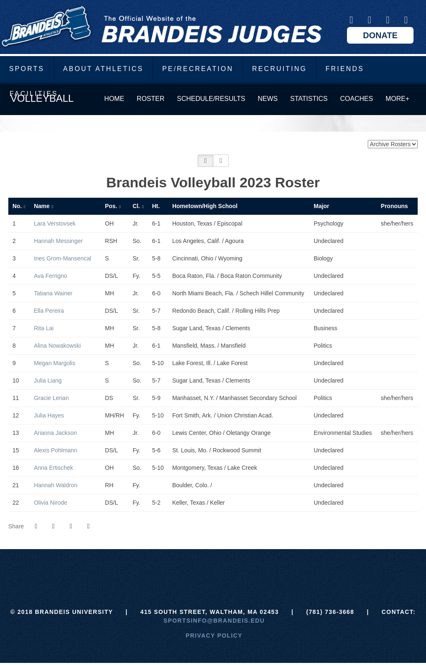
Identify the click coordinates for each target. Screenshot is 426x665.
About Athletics (103, 68)
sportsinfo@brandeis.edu (214, 620)
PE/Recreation (197, 68)
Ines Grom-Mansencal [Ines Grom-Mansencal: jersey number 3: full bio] (63, 258)
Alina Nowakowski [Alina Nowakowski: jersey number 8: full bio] (58, 345)
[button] (205, 161)
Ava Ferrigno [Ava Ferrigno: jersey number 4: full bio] (51, 275)
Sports (27, 68)
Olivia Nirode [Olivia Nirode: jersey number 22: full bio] (51, 502)
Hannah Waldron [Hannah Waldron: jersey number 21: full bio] (56, 485)
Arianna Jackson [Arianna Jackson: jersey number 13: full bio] (56, 432)
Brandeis (161, 27)
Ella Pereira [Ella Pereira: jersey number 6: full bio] (49, 310)
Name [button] (42, 206)
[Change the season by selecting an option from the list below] (393, 144)
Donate (380, 35)
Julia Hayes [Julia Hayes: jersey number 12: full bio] (49, 415)
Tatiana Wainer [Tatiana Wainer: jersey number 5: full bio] (54, 293)
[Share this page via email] (70, 526)
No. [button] (17, 206)
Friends (345, 68)
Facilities (34, 93)
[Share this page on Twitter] (53, 526)
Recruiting (279, 68)
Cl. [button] (136, 206)
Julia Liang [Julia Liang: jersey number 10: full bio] (48, 380)
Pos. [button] (111, 206)
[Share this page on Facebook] (36, 526)
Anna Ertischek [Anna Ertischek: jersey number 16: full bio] (54, 467)
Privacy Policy (214, 635)
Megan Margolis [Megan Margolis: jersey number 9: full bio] (55, 363)
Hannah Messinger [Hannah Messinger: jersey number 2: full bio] (59, 241)
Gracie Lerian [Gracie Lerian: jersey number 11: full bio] (52, 398)
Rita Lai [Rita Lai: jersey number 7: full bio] (44, 328)
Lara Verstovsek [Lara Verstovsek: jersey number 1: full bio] (55, 223)
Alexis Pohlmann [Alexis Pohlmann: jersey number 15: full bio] (56, 450)
